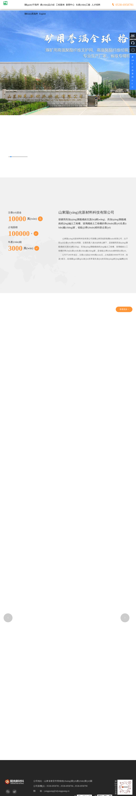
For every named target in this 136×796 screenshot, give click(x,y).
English (42, 14)
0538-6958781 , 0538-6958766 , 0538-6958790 (67, 737)
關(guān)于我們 (32, 5)
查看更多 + (123, 311)
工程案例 (60, 5)
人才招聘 (96, 5)
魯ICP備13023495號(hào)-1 (105, 768)
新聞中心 (70, 5)
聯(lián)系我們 (31, 14)
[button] (8, 156)
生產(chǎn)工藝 (83, 5)
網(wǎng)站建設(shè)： (59, 772)
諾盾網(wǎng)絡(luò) (77, 772)
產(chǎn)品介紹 (47, 5)
